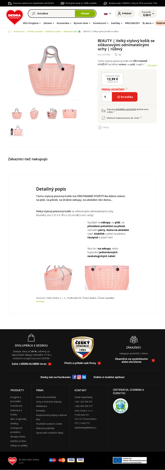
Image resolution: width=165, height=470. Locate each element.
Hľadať (85, 13)
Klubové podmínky (45, 428)
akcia (146, 23)
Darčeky (115, 23)
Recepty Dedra (17, 436)
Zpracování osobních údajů (49, 432)
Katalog (14, 423)
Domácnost (16, 405)
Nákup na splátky (19, 445)
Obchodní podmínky (46, 397)
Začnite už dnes (18, 441)
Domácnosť (99, 23)
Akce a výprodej (18, 418)
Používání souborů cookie (49, 423)
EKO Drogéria (30, 23)
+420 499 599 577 (83, 406)
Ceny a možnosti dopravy (49, 401)
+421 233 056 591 (83, 401)
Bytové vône (81, 23)
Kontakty (40, 410)
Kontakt (40, 301)
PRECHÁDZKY (132, 23)
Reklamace (41, 406)
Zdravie (47, 23)
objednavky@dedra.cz (85, 427)
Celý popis (152, 65)
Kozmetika (63, 23)
